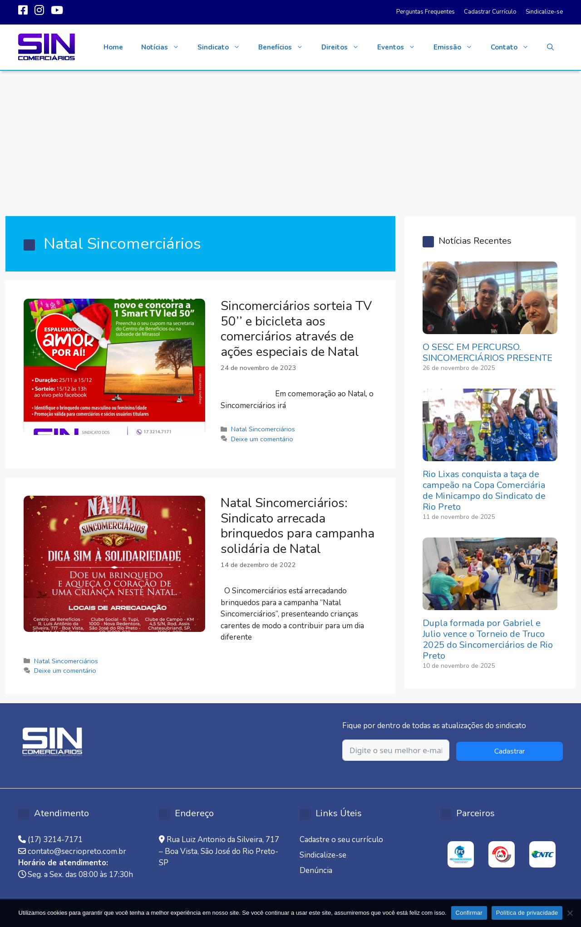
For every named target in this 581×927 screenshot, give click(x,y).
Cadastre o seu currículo (341, 839)
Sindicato (223, 47)
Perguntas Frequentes (425, 12)
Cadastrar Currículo (490, 12)
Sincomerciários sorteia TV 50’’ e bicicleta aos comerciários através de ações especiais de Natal (296, 328)
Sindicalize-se (544, 12)
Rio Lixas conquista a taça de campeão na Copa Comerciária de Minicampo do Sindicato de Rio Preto (484, 490)
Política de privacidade (527, 912)
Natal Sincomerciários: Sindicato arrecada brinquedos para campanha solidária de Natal (297, 525)
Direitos (344, 47)
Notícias (164, 47)
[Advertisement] (290, 138)
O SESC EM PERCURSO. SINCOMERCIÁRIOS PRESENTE (487, 352)
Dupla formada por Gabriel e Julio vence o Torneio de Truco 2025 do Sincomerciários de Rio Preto (488, 639)
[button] (550, 47)
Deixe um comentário (262, 439)
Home (113, 47)
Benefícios (285, 47)
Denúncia (316, 870)
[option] (460, 854)
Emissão (457, 47)
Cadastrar (509, 751)
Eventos (400, 47)
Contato (514, 47)
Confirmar (469, 912)
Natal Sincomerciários (263, 429)
